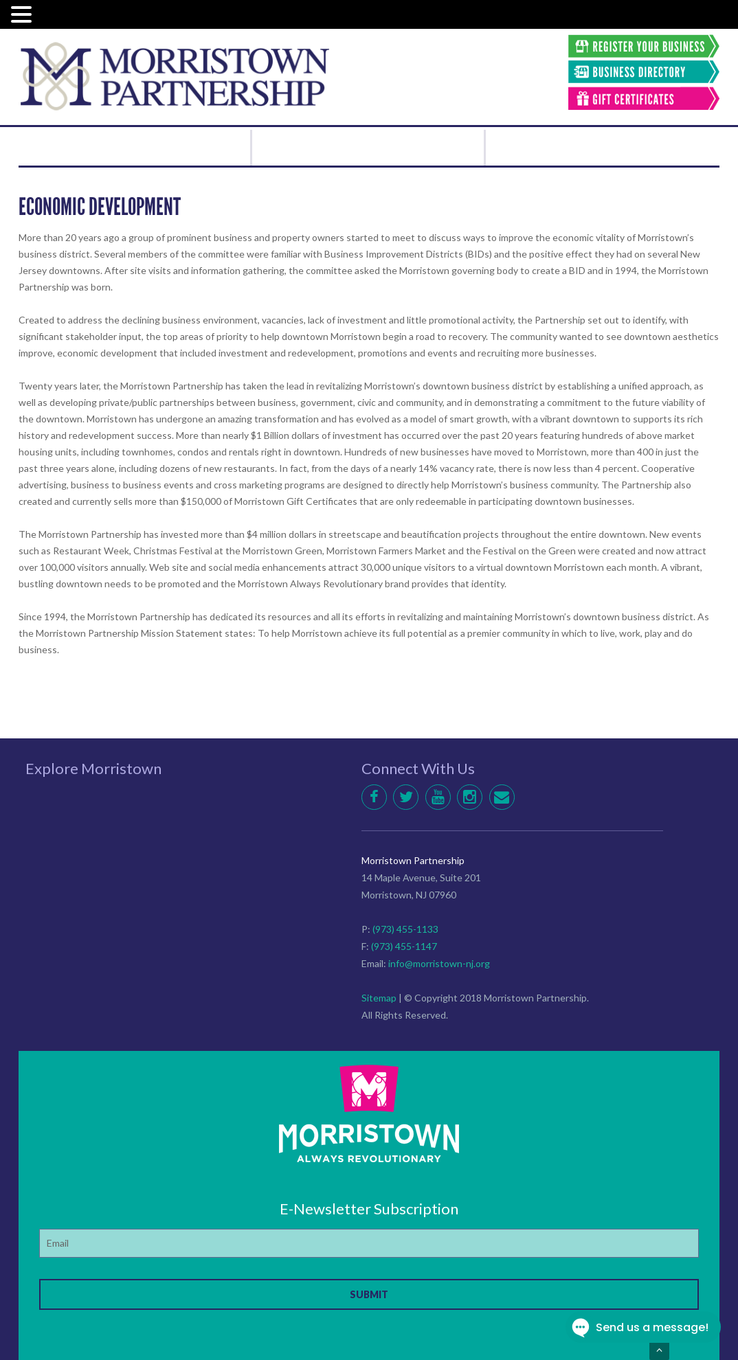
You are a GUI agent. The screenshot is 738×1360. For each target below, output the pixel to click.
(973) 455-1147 (404, 946)
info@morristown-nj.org (439, 963)
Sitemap (378, 998)
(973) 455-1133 (405, 929)
